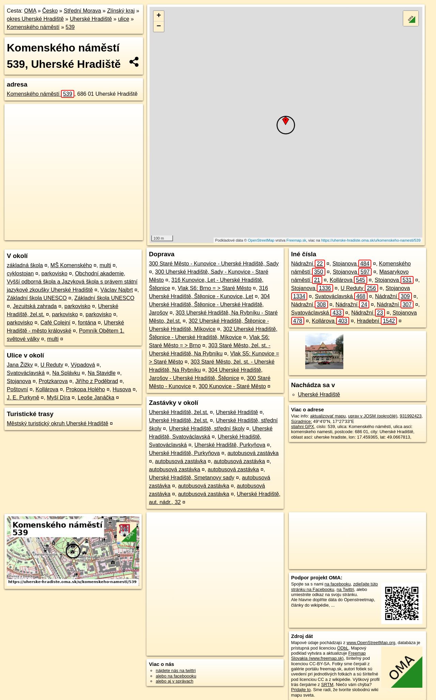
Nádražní (308, 264)
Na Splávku (66, 373)
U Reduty (52, 365)
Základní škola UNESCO (37, 298)
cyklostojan (20, 273)
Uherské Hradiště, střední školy (207, 428)
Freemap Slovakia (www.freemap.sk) (328, 656)
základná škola (25, 265)
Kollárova (47, 389)
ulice (123, 19)
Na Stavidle (102, 373)
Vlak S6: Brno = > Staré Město (214, 288)
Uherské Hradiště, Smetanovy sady (191, 478)
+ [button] (159, 16)
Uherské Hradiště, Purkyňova (229, 445)
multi (105, 265)
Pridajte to (301, 689)
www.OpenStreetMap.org (370, 642)
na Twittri (345, 589)
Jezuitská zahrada (35, 306)
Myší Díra (58, 397)
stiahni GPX (302, 426)
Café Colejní (56, 322)
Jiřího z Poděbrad (96, 381)
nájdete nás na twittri (176, 670)
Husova (121, 389)
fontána (87, 322)
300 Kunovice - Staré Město (232, 386)
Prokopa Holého (85, 389)
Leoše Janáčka (96, 397)
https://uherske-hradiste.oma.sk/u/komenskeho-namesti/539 (371, 240)
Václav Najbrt (116, 290)
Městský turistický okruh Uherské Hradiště (57, 423)
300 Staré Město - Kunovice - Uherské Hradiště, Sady (214, 264)
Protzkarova (52, 381)
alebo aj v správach (174, 681)
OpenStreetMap (261, 240)
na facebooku (338, 584)
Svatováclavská (26, 373)
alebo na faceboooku (176, 676)
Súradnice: (301, 421)
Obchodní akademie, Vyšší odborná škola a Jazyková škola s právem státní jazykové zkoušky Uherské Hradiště (72, 282)
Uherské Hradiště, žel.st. (178, 412)
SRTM (327, 684)
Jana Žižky (20, 365)
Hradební (377, 321)
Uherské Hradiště (91, 19)
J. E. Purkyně (23, 397)
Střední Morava (82, 11)
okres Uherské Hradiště (35, 19)
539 (70, 27)
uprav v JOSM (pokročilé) (372, 416)
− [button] (159, 26)
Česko (50, 11)
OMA (30, 11)
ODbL (342, 648)
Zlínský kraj (121, 11)
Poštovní (17, 389)
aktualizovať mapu (328, 416)
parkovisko (54, 273)
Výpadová (83, 365)
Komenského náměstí (33, 27)
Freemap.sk (296, 240)
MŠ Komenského (71, 265)
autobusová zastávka (253, 453)
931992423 (411, 416)
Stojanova (19, 381)
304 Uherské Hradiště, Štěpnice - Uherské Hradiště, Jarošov (209, 304)
